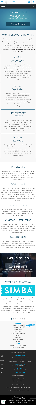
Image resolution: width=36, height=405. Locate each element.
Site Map (18, 341)
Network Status (18, 329)
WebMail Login (18, 327)
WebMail (29, 2)
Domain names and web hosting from (12, 3)
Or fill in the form (8, 272)
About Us (18, 335)
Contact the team (18, 24)
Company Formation (20, 356)
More (3, 6)
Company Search (20, 360)
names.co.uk (18, 397)
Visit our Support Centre (18, 347)
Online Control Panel (18, 325)
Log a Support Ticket (20, 345)
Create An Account (18, 339)
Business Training (20, 364)
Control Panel (34, 2)
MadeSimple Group (20, 372)
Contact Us (18, 337)
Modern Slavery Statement (18, 333)
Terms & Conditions (18, 331)
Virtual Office (20, 368)
